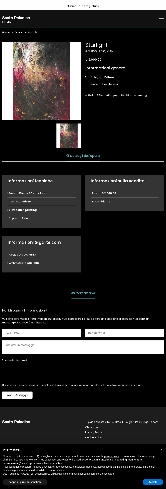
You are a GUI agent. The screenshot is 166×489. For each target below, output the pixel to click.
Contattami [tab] (83, 293)
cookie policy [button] (55, 463)
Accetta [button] (152, 482)
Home (6, 32)
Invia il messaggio (17, 395)
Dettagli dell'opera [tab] (83, 155)
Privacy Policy (93, 432)
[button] (161, 449)
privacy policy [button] (111, 456)
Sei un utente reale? (14, 360)
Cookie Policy (93, 437)
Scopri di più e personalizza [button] (25, 482)
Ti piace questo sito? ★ (121, 422)
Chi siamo (91, 427)
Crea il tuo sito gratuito (83, 6)
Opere (19, 32)
